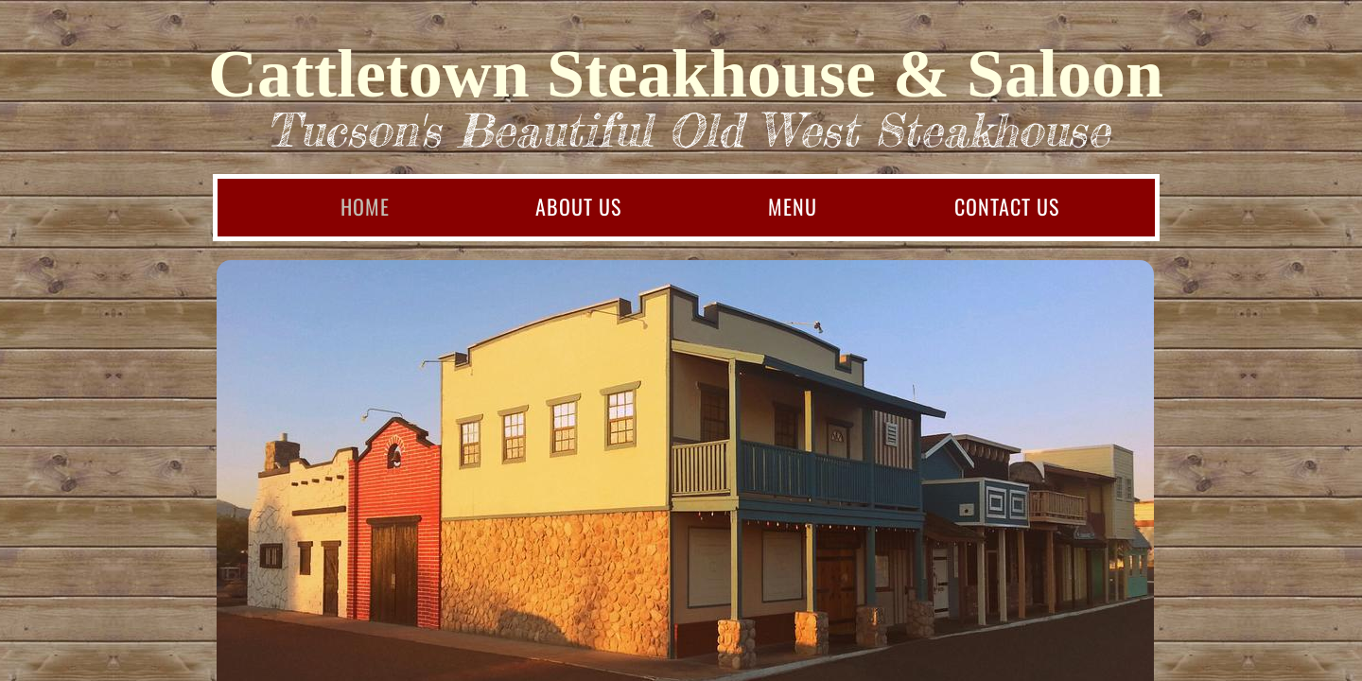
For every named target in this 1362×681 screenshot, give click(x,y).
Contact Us (1006, 206)
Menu (792, 206)
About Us (578, 206)
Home (365, 206)
